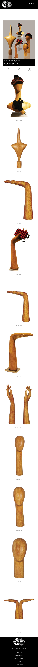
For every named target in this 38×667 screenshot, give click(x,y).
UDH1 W (19, 581)
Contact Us (19, 655)
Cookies (19, 661)
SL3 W (19, 633)
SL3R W (18, 274)
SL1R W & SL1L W (19, 428)
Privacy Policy (19, 658)
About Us (19, 652)
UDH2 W (19, 530)
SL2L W (19, 377)
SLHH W (19, 120)
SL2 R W (19, 325)
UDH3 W (19, 479)
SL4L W (19, 223)
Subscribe (19, 664)
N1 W (19, 172)
